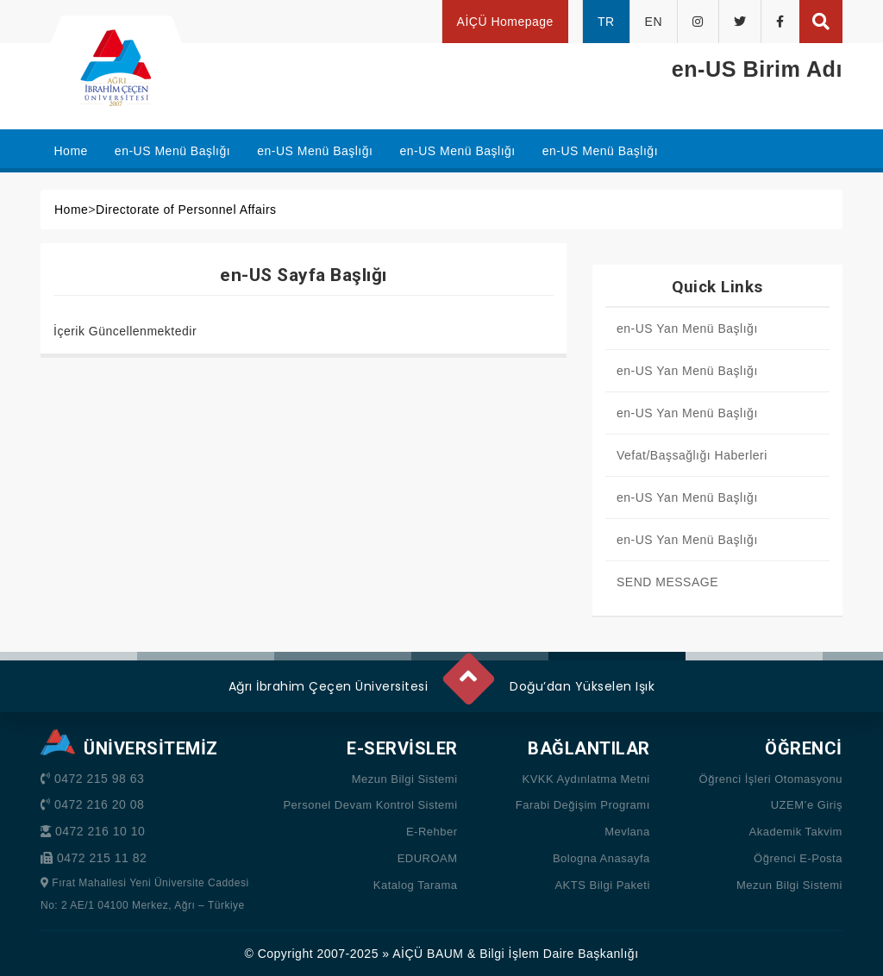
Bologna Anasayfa (601, 858)
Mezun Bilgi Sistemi (405, 779)
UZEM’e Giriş (806, 804)
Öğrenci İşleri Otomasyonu (770, 779)
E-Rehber (432, 831)
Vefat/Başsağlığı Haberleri (692, 455)
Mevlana (627, 831)
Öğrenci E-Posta (798, 858)
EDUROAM (428, 858)
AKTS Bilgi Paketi (601, 885)
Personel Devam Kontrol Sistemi (370, 804)
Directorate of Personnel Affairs (186, 209)
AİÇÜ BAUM (427, 953)
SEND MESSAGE (667, 582)
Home (71, 209)
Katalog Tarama (415, 885)
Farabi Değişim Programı (583, 804)
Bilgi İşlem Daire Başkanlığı (558, 953)
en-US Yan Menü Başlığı (687, 328)
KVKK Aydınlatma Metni (585, 779)
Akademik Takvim (795, 831)
